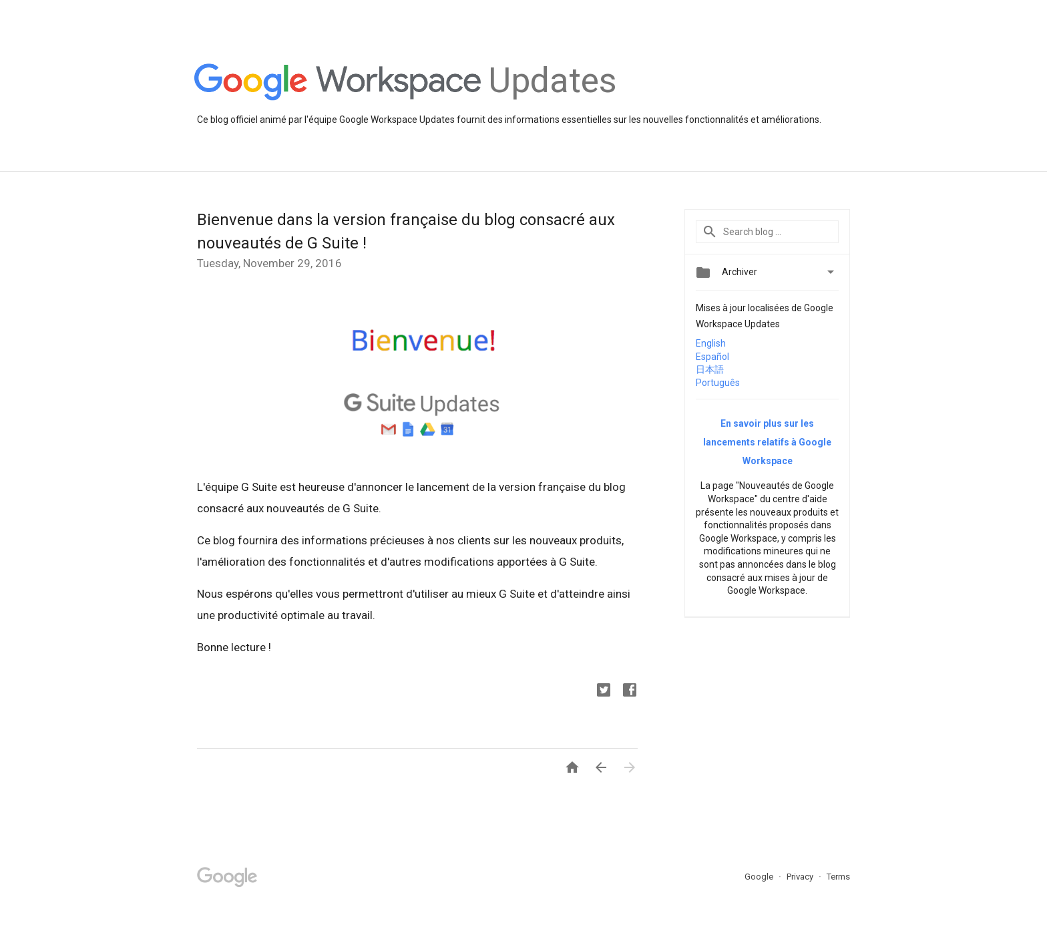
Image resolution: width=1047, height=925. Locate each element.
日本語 (710, 369)
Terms (838, 877)
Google (760, 877)
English (711, 343)
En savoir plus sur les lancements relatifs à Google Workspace (767, 442)
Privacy (801, 877)
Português (718, 382)
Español (712, 356)
